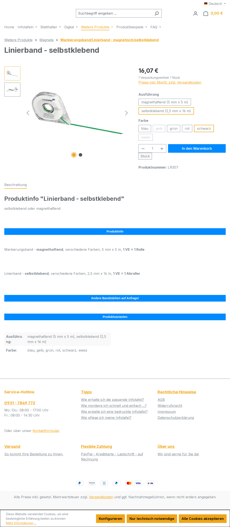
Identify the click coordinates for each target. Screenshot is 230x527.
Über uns (166, 446)
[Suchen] (167, 15)
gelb (160, 133)
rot (187, 132)
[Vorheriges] (28, 116)
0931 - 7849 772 (19, 403)
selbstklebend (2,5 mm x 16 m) (166, 114)
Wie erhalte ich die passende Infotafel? (112, 399)
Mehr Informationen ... (21, 523)
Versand (12, 446)
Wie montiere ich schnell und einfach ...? (114, 405)
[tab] (15, 188)
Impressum (167, 411)
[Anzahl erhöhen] (162, 152)
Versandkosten (101, 497)
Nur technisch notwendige (151, 518)
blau (144, 132)
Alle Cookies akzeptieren (203, 518)
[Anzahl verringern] (142, 152)
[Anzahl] (152, 152)
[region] (67, 116)
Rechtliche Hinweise (177, 392)
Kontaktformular (46, 431)
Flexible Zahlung (96, 446)
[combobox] (124, 15)
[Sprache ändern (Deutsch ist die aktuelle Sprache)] (215, 3)
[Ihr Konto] (195, 15)
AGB (161, 399)
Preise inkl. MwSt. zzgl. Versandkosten (169, 86)
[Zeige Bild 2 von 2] (80, 158)
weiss (147, 141)
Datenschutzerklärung (176, 417)
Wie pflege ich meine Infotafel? (106, 417)
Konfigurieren (110, 518)
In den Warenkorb (197, 152)
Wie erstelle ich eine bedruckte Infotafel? (114, 411)
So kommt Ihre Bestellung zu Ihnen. (33, 454)
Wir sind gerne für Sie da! (178, 454)
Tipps (86, 392)
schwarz (204, 132)
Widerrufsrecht (170, 405)
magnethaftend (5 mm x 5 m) (164, 105)
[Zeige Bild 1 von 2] (74, 158)
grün (173, 132)
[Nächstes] (126, 116)
